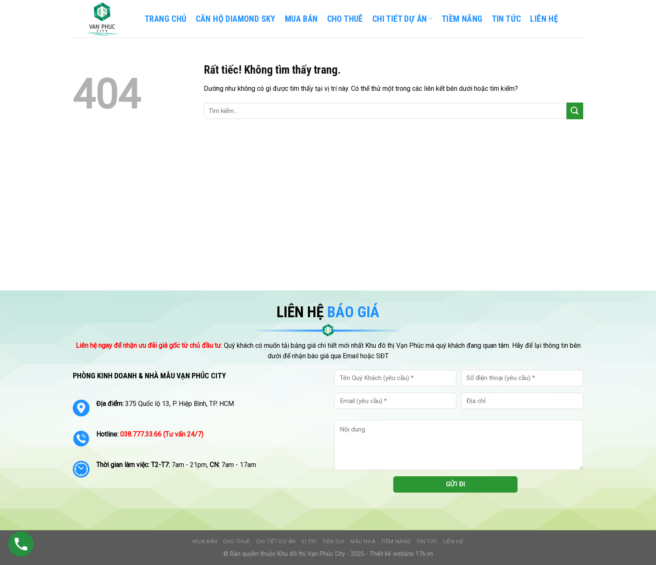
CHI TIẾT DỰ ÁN (402, 19)
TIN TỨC (506, 19)
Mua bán (301, 19)
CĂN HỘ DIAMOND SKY (236, 19)
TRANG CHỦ (166, 19)
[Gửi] (574, 111)
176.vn (424, 553)
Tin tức (427, 541)
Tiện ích (333, 541)
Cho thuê (345, 19)
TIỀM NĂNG (462, 19)
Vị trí (308, 541)
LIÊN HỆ (544, 19)
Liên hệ (453, 541)
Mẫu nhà (362, 541)
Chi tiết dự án (276, 541)
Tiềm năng (396, 541)
